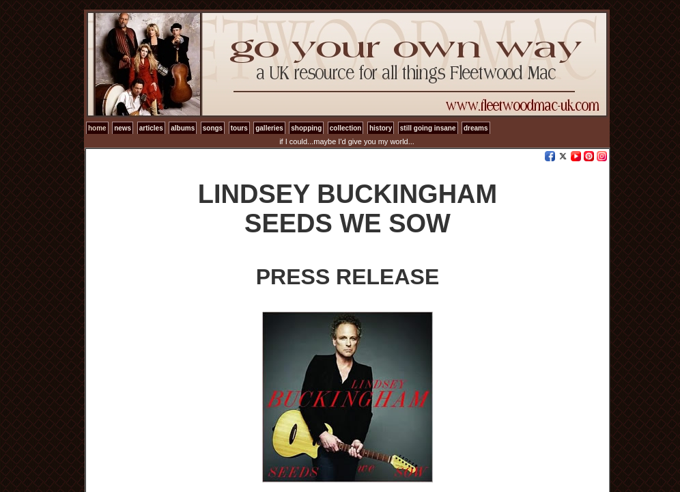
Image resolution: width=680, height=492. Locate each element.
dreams (476, 128)
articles (151, 128)
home (97, 128)
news (122, 128)
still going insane (428, 128)
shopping (306, 128)
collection (346, 128)
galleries (269, 128)
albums (183, 128)
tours (239, 128)
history (380, 128)
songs (213, 128)
